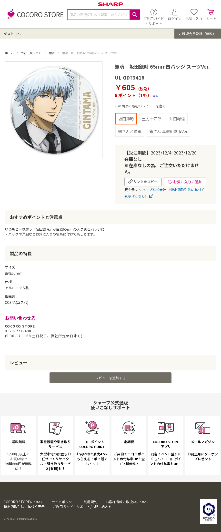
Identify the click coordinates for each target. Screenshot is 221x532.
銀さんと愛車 (129, 131)
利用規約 (90, 501)
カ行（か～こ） (31, 53)
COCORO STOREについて (24, 501)
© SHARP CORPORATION (20, 519)
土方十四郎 (151, 119)
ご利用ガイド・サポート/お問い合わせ (82, 506)
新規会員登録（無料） (198, 33)
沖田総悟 (177, 119)
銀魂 (52, 53)
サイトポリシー (64, 501)
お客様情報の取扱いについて (127, 501)
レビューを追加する (110, 377)
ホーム (9, 53)
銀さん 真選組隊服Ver (168, 131)
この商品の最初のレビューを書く (140, 105)
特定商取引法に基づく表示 (24, 506)
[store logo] (34, 17)
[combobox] (103, 14)
